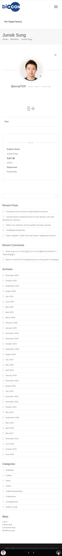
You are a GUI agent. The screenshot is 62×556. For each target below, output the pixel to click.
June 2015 (9, 454)
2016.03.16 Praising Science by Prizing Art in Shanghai (36, 260)
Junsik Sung (26, 39)
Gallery (9, 475)
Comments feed (8, 528)
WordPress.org (8, 530)
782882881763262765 (15, 230)
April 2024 (9, 370)
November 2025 (12, 275)
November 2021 (12, 402)
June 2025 (9, 302)
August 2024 (10, 354)
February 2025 (11, 323)
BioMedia (10, 470)
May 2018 (9, 423)
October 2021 (11, 407)
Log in (4, 522)
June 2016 (9, 444)
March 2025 (10, 317)
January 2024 (11, 375)
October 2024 (11, 344)
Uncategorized (12, 502)
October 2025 (11, 281)
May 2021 (9, 412)
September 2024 (12, 349)
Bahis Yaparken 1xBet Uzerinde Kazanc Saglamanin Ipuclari (31, 236)
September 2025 (12, 286)
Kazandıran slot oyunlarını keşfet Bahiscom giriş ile (27, 212)
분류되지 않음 (11, 507)
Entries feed (7, 525)
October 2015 (11, 449)
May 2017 (9, 433)
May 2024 (9, 365)
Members (14, 39)
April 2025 (9, 312)
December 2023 (12, 381)
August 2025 (10, 291)
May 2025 (9, 307)
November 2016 (12, 439)
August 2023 (10, 386)
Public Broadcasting (14, 491)
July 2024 (9, 360)
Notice (8, 486)
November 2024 (12, 339)
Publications (11, 496)
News (8, 481)
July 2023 (9, 391)
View (6, 121)
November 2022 (12, 396)
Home (5, 39)
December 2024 (12, 333)
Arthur (7, 260)
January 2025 (11, 328)
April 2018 (9, 428)
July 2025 (9, 296)
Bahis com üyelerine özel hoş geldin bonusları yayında (28, 225)
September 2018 (12, 417)
